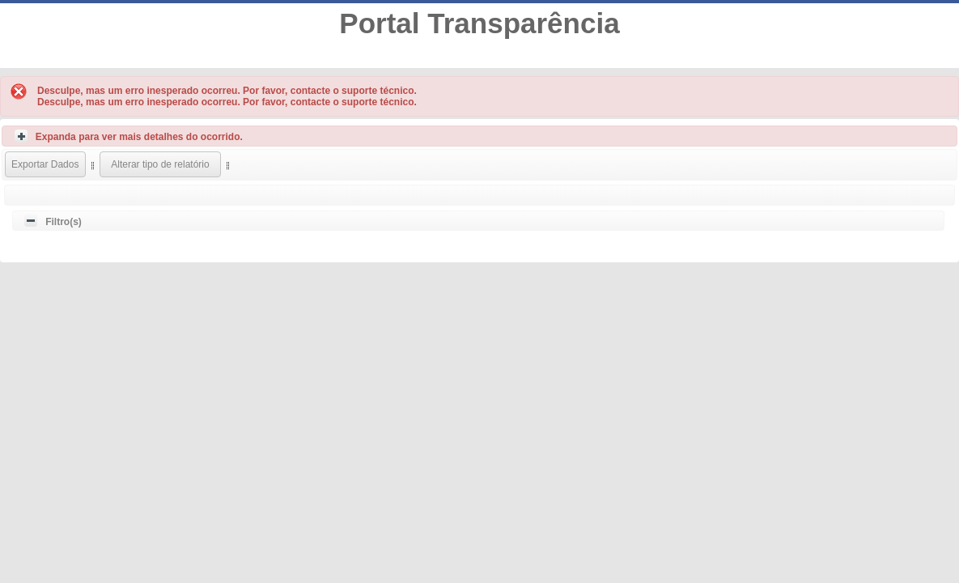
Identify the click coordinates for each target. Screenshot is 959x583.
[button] (45, 164)
